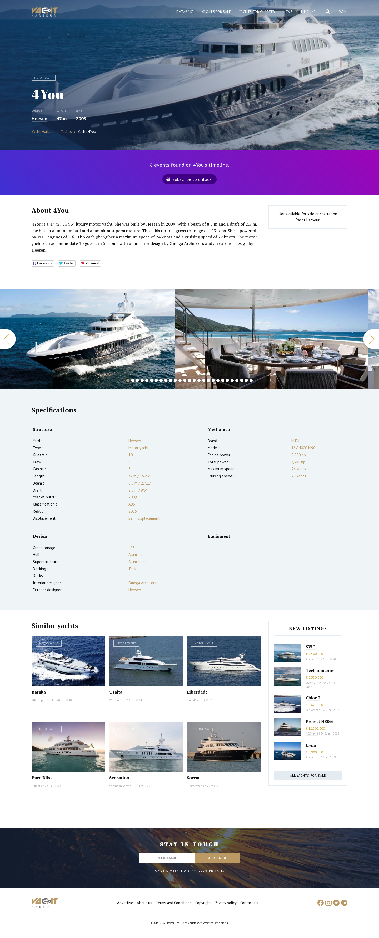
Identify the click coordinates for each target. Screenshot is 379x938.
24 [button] (236, 380)
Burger (36, 786)
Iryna (311, 745)
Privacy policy (226, 902)
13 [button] (184, 380)
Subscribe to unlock (191, 179)
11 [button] (175, 380)
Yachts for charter (257, 11)
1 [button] (127, 380)
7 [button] (156, 380)
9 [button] (165, 380)
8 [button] (161, 380)
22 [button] (227, 380)
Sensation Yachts (120, 786)
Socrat (193, 778)
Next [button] (371, 339)
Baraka (39, 692)
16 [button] (199, 380)
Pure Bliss (42, 778)
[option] (87, 339)
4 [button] (142, 380)
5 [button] (146, 380)
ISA (189, 700)
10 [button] (170, 380)
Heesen (39, 118)
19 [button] (213, 380)
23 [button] (232, 380)
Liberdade (197, 692)
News (287, 11)
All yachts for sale (308, 775)
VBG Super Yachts (43, 700)
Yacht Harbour (45, 12)
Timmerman (194, 786)
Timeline (308, 11)
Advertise (125, 902)
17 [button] (203, 380)
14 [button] (189, 380)
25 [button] (241, 380)
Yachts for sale (216, 11)
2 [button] (132, 380)
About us (144, 902)
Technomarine (320, 670)
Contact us (249, 902)
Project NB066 (319, 721)
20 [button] (218, 380)
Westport (115, 700)
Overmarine (314, 683)
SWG (310, 646)
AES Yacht (312, 733)
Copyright (203, 902)
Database (185, 11)
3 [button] (137, 380)
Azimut (310, 659)
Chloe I (313, 697)
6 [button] (151, 380)
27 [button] (251, 380)
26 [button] (246, 380)
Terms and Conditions (174, 902)
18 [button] (208, 380)
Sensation (119, 778)
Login (342, 11)
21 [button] (222, 380)
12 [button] (180, 380)
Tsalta (115, 692)
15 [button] (194, 380)
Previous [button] (8, 339)
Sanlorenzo (313, 710)
